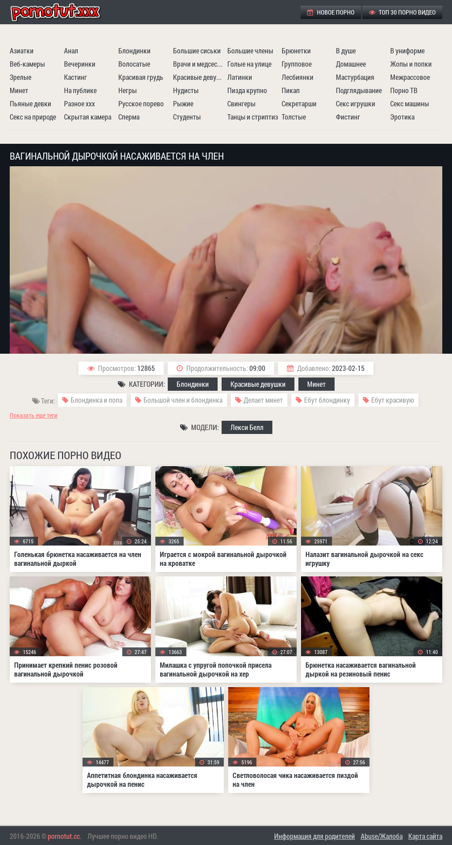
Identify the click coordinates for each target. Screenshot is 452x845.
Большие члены (250, 50)
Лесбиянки (297, 77)
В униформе (407, 50)
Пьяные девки (30, 103)
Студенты (187, 116)
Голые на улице (249, 63)
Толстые (294, 116)
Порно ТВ (404, 90)
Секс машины (409, 103)
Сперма (128, 116)
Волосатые (134, 63)
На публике (80, 90)
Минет (19, 90)
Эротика (402, 116)
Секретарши (299, 103)
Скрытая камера (87, 116)
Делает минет (263, 399)
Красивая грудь (140, 77)
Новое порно (330, 12)
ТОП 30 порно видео (402, 12)
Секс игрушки (355, 103)
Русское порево (141, 103)
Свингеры (241, 103)
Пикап (291, 90)
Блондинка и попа (96, 399)
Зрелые (20, 77)
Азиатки (22, 50)
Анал (71, 50)
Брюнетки (296, 50)
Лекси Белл (247, 427)
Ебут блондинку (327, 399)
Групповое (297, 63)
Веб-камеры (27, 63)
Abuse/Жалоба (382, 836)
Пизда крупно (247, 90)
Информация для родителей (314, 836)
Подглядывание (359, 90)
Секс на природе (33, 116)
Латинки (239, 77)
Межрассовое (410, 77)
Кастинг (75, 77)
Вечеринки (79, 63)
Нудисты (186, 90)
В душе (346, 50)
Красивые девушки (199, 77)
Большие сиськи (197, 50)
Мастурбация (355, 77)
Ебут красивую (392, 399)
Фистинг (348, 116)
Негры (127, 90)
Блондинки (134, 50)
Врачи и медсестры (199, 63)
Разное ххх (79, 103)
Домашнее (351, 63)
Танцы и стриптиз (252, 116)
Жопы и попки (411, 63)
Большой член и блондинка (182, 399)
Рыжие (183, 103)
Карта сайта (425, 836)
